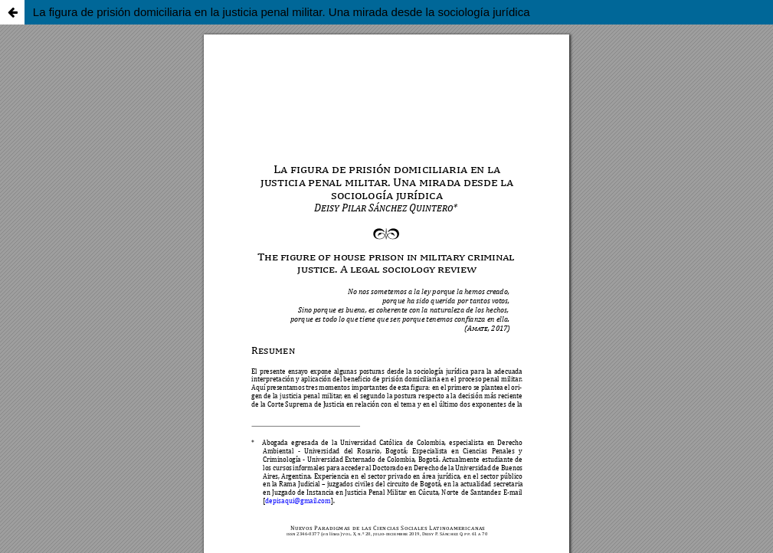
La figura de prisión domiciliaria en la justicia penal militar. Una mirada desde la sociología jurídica (281, 11)
